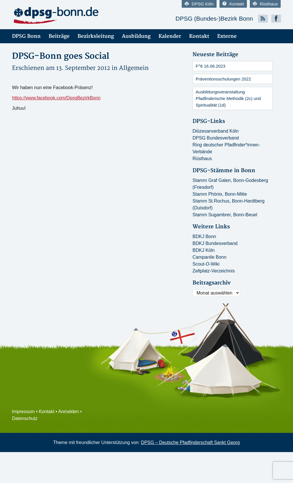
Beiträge (59, 36)
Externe (227, 36)
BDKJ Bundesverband (215, 243)
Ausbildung (136, 36)
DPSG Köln (199, 3)
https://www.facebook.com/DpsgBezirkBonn (56, 97)
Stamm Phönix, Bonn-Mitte (220, 194)
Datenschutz (24, 418)
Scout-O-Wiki (206, 264)
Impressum (23, 411)
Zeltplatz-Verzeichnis (214, 270)
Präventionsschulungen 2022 (223, 78)
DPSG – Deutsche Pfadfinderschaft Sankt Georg (190, 442)
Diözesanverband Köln (216, 131)
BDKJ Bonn (204, 236)
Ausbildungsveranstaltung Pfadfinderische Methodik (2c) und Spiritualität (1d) (228, 98)
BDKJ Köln (204, 250)
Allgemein (134, 68)
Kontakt (233, 3)
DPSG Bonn (26, 36)
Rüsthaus (265, 3)
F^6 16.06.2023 (210, 66)
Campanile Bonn (209, 257)
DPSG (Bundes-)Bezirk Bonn (214, 18)
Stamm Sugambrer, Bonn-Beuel (225, 214)
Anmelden (68, 411)
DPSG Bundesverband (216, 138)
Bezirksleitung (96, 36)
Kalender (170, 36)
